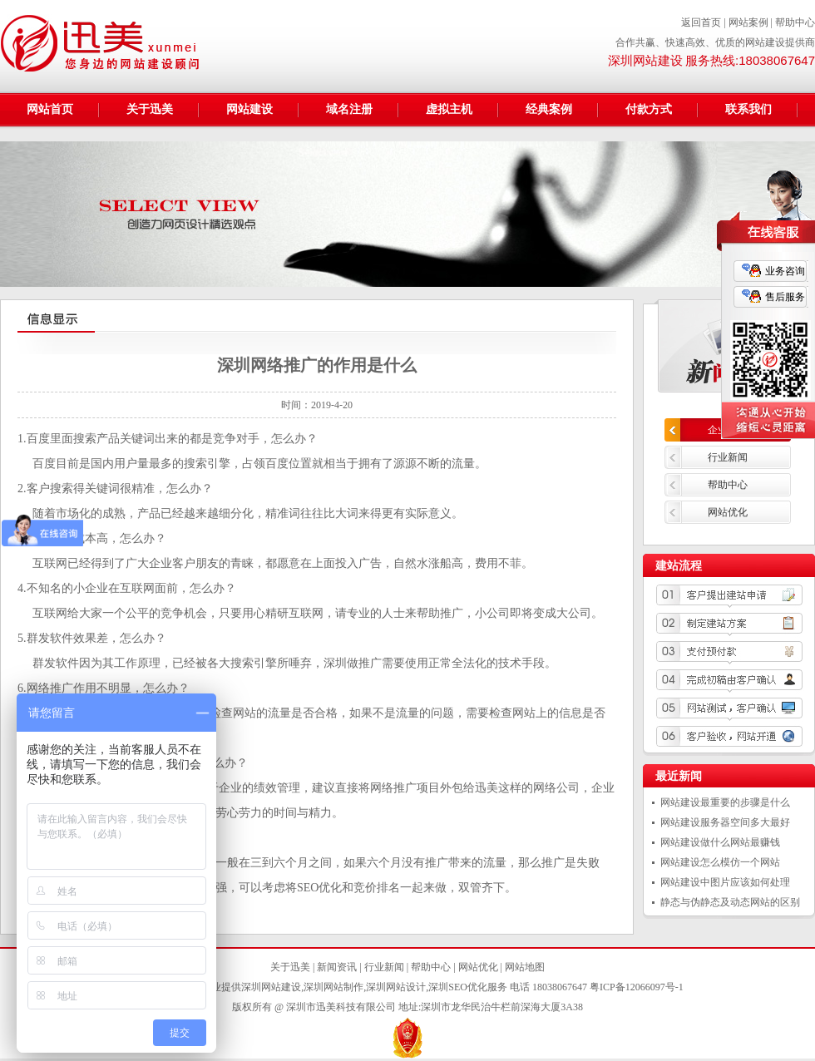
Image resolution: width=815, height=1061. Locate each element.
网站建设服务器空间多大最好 (725, 822)
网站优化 (728, 512)
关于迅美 (149, 109)
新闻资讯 (337, 967)
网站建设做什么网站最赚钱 (720, 842)
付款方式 (648, 109)
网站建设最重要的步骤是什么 (725, 802)
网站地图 (525, 967)
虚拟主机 (449, 109)
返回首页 (701, 22)
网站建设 (249, 109)
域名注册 (349, 109)
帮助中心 (795, 22)
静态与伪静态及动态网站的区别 (730, 902)
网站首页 (50, 109)
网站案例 (748, 22)
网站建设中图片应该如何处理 (725, 882)
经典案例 (549, 109)
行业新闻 (728, 457)
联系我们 (748, 109)
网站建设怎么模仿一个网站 (720, 862)
